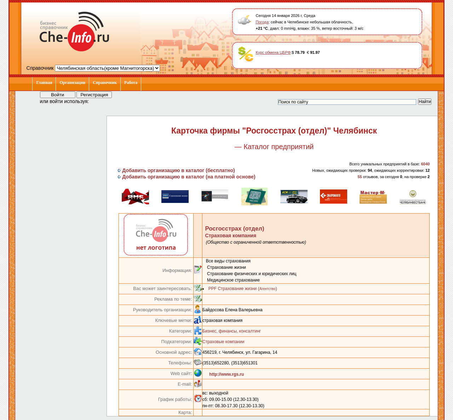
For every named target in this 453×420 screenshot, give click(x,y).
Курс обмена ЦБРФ (273, 52)
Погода (262, 22)
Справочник (105, 82)
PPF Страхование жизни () (242, 288)
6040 (425, 164)
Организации (72, 82)
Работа (130, 82)
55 (359, 177)
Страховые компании (223, 341)
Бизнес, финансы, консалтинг (231, 331)
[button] (101, 101)
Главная (44, 82)
